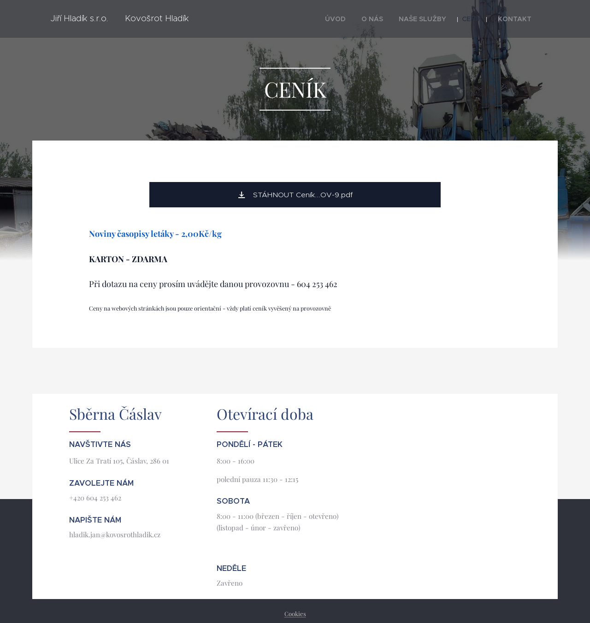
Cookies (295, 613)
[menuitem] (355, 18)
